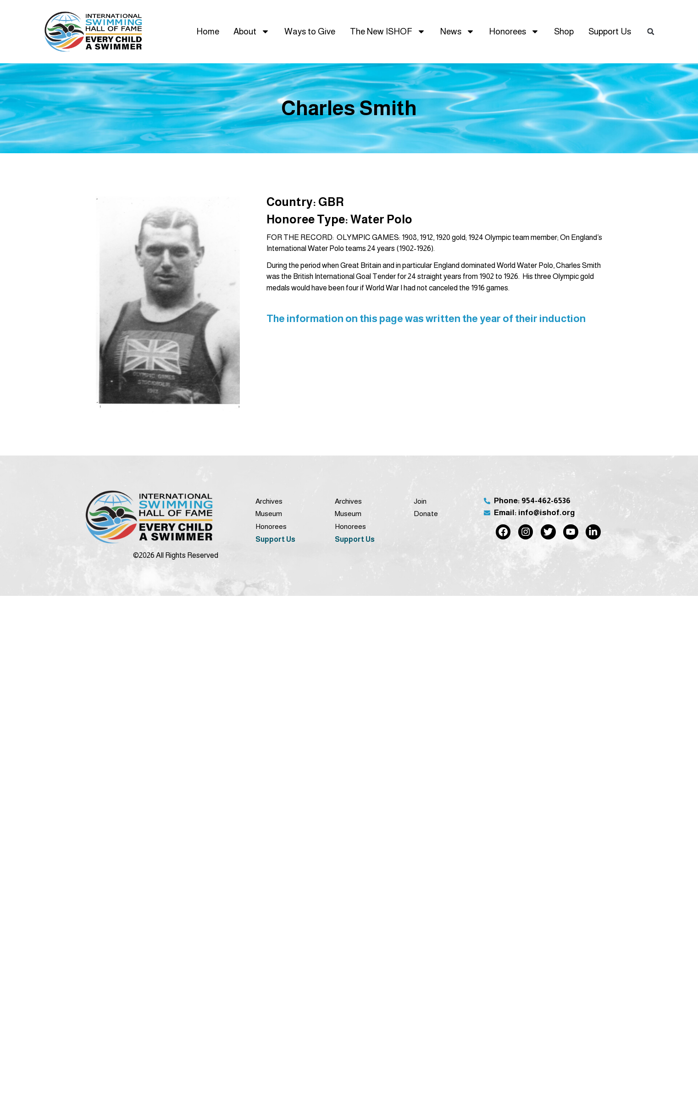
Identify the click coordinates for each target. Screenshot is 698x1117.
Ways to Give (309, 31)
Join (420, 501)
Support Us (609, 31)
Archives (269, 501)
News (457, 31)
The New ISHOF (388, 31)
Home (207, 31)
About (251, 31)
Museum (268, 513)
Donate (426, 513)
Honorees (514, 31)
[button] (650, 31)
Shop (564, 31)
